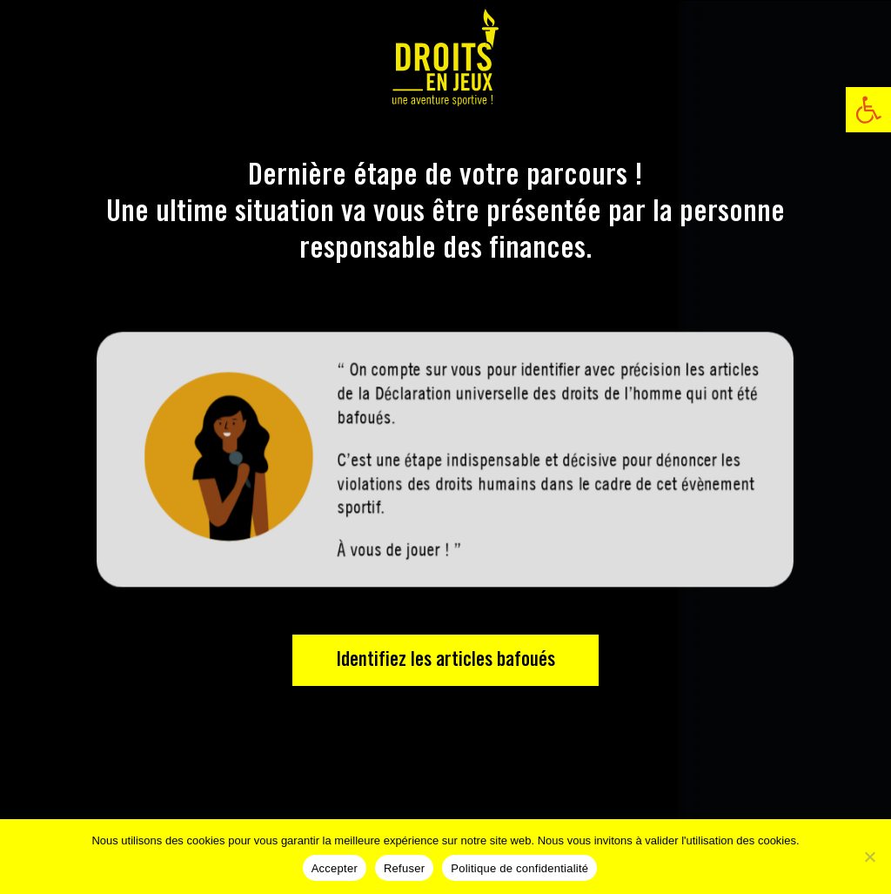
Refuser (404, 868)
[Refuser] (869, 856)
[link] (868, 109)
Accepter (335, 868)
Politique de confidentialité (519, 868)
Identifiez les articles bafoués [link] (445, 660)
